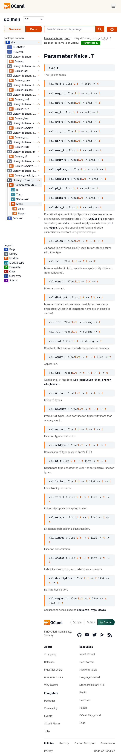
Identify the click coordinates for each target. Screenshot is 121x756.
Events (48, 715)
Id (17, 189)
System (106, 622)
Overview (15, 29)
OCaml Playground (90, 715)
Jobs (47, 731)
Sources (17, 218)
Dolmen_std (21, 137)
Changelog (50, 654)
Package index (53, 38)
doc (13, 42)
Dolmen (18, 61)
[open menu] (113, 6)
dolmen (12, 19)
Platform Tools (88, 669)
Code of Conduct (104, 751)
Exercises (84, 700)
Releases (49, 662)
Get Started (86, 662)
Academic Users (53, 677)
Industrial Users (53, 669)
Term (19, 194)
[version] (33, 19)
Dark (91, 622)
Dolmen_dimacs (23, 89)
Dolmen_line (21, 118)
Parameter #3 (90, 42)
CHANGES (19, 47)
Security (64, 743)
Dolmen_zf (20, 156)
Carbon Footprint (85, 743)
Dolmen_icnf (21, 99)
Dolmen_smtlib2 (23, 127)
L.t (76, 83)
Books (83, 692)
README (18, 51)
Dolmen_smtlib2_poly (25, 166)
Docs (33, 29)
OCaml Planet (52, 723)
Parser (21, 213)
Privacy (48, 751)
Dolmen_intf (21, 108)
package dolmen (14, 38)
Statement (22, 199)
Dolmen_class (22, 80)
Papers (83, 707)
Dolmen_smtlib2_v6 (25, 175)
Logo (82, 722)
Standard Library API (91, 684)
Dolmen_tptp (21, 147)
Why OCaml (51, 684)
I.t (85, 261)
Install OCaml (87, 654)
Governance (108, 743)
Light (77, 622)
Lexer (21, 208)
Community (50, 708)
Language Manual (89, 677)
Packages (49, 700)
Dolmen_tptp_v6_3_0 (25, 185)
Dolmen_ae (20, 70)
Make (19, 204)
